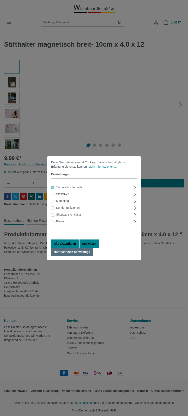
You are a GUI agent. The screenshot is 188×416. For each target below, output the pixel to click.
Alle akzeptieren (65, 243)
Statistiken (63, 194)
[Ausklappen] (135, 187)
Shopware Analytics (68, 214)
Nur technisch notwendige (72, 252)
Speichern (89, 243)
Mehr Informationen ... (102, 166)
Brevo (60, 221)
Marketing (62, 201)
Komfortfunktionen (68, 207)
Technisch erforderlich (70, 187)
